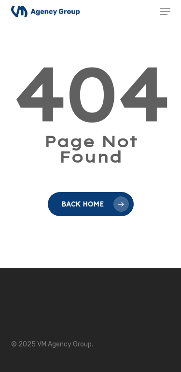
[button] (165, 11)
